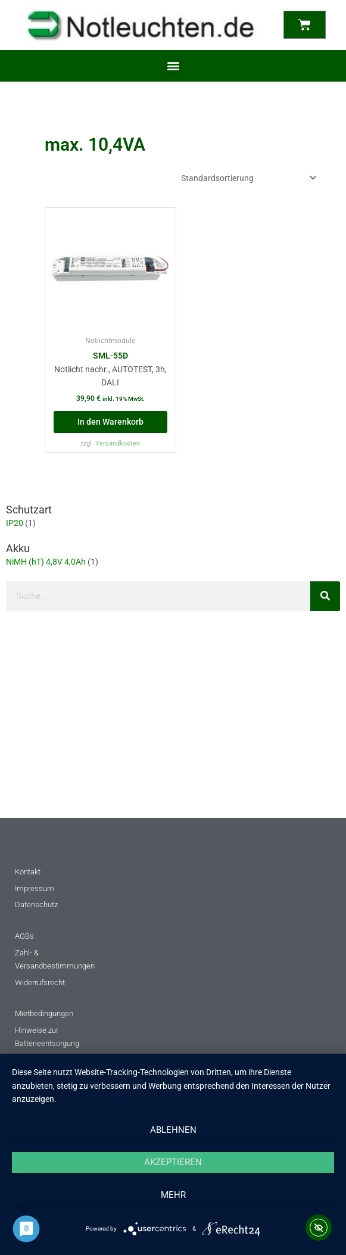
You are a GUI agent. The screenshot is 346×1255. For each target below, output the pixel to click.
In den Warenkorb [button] (110, 421)
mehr (173, 1194)
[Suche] (325, 596)
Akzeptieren (173, 1162)
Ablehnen (173, 1130)
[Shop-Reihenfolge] (246, 178)
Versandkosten (117, 443)
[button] (173, 66)
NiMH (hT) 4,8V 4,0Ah (46, 561)
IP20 (14, 523)
